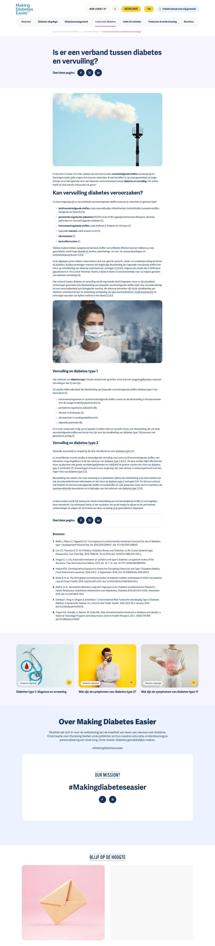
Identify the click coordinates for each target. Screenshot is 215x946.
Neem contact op (97, 9)
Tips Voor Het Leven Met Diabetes (66, 32)
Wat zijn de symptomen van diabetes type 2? (107, 692)
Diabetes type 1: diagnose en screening (41, 692)
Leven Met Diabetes (91, 32)
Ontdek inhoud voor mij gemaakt (179, 8)
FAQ (148, 9)
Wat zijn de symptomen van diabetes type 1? (169, 692)
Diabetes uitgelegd (28, 683)
